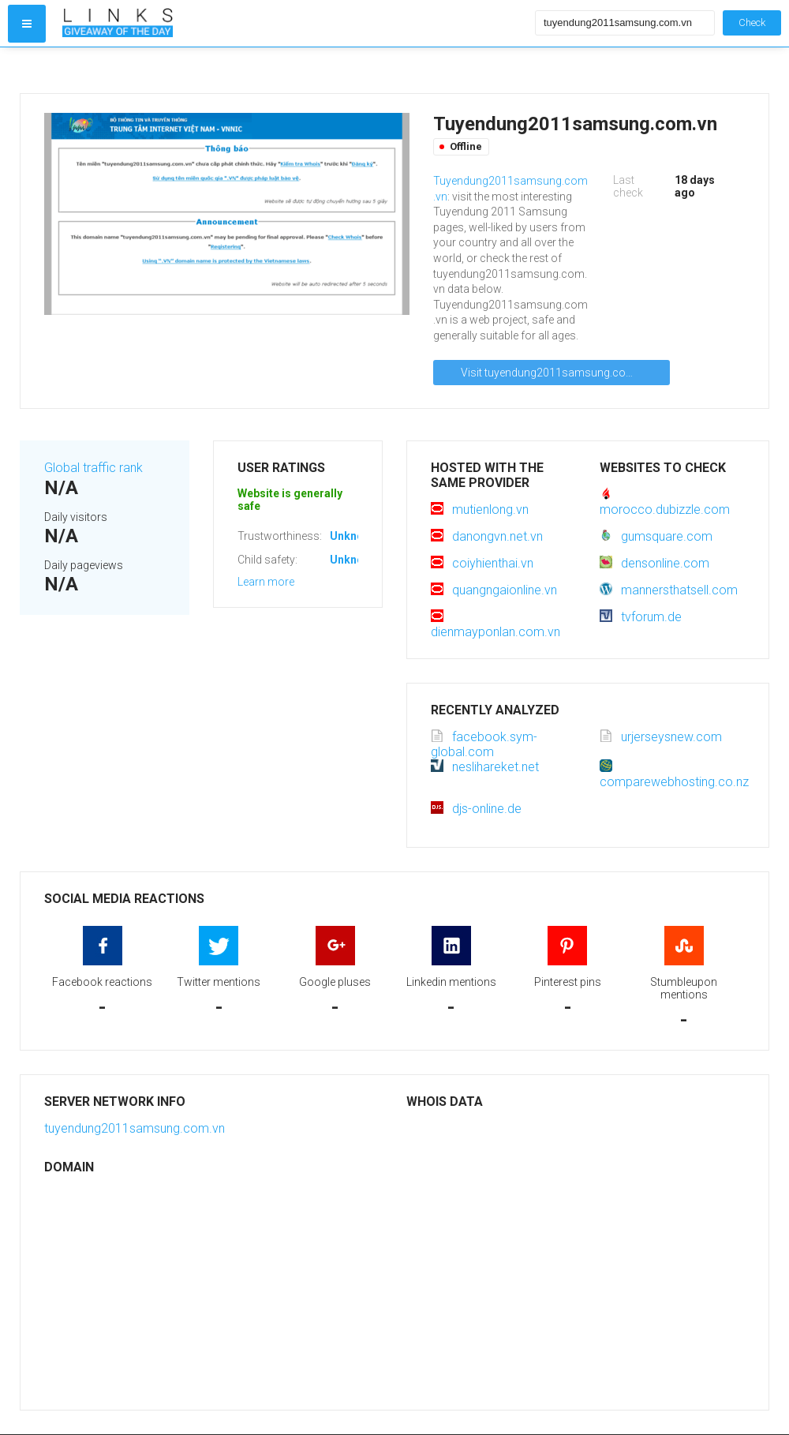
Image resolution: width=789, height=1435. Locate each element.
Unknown (354, 536)
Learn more (265, 581)
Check (752, 22)
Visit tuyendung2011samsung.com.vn (555, 372)
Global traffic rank (93, 467)
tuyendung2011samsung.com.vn (134, 1128)
